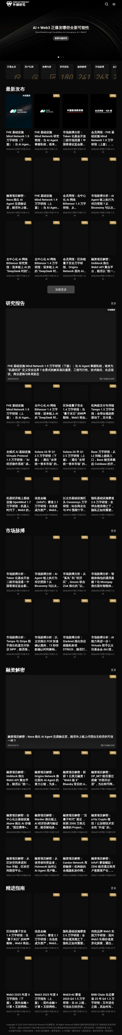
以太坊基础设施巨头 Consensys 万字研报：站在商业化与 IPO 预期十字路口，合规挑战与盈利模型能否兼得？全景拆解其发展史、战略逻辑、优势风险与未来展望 (75, 504)
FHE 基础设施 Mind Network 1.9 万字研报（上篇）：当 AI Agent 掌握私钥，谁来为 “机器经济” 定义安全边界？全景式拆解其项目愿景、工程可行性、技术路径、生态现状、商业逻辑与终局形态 (46, 202)
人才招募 (66, 1031)
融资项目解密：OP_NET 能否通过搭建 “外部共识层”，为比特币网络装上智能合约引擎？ (103, 778)
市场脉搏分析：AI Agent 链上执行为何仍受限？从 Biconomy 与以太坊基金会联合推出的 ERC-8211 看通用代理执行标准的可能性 (102, 202)
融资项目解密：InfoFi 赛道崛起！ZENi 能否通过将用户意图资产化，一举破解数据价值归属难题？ (103, 865)
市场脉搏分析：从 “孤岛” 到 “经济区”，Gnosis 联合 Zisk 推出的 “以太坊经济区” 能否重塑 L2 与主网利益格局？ (74, 580)
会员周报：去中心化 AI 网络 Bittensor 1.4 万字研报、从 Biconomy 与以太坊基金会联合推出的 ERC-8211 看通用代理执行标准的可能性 (74, 202)
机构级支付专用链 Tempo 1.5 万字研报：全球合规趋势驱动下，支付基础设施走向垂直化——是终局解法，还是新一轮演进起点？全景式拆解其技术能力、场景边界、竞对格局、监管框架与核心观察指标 (103, 412)
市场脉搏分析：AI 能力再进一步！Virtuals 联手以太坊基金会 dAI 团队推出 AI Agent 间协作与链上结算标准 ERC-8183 (103, 643)
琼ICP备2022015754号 (42, 1028)
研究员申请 (89, 1028)
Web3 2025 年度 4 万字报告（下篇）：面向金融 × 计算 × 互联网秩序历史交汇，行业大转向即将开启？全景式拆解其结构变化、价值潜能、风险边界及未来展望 (18, 1001)
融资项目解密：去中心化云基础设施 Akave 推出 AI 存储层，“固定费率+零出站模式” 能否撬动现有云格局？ (18, 821)
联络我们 (109, 1031)
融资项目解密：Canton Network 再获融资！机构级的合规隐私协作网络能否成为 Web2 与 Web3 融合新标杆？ (75, 865)
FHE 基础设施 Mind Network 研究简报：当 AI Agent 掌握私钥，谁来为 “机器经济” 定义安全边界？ (47, 138)
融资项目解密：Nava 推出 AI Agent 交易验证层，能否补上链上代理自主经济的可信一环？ (17, 202)
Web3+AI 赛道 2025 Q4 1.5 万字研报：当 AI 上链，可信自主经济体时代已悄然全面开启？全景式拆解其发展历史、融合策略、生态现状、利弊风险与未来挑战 (75, 1001)
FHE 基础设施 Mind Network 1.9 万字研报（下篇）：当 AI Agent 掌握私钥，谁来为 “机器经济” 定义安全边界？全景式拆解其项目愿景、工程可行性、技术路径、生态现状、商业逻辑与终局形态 (18, 138)
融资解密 (15, 670)
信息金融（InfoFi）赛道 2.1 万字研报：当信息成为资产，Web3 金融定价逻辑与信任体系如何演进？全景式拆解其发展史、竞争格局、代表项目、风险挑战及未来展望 (46, 504)
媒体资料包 (98, 1031)
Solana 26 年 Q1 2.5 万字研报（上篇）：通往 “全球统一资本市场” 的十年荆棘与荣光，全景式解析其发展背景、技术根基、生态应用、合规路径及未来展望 (74, 458)
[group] (13, 71)
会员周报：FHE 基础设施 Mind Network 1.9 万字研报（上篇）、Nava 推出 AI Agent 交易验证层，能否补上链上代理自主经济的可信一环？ (102, 138)
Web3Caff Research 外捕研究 (41, 1024)
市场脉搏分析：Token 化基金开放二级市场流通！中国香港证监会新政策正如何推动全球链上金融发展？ (74, 138)
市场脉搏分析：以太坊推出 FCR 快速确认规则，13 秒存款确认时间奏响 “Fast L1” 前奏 (47, 643)
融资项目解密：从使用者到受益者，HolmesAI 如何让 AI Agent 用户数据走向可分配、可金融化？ (46, 865)
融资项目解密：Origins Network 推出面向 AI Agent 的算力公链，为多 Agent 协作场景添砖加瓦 (47, 778)
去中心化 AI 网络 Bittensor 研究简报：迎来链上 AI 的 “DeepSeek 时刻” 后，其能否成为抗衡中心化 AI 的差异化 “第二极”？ (18, 265)
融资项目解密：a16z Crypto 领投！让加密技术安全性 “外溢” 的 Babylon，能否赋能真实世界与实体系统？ (102, 821)
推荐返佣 (55, 1031)
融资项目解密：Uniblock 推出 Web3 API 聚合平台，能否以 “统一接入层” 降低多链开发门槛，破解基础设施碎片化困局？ (102, 265)
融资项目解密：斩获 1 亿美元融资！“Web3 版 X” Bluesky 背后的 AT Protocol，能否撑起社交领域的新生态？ (75, 778)
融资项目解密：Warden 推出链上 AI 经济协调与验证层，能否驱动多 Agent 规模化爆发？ (46, 821)
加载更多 (61, 289)
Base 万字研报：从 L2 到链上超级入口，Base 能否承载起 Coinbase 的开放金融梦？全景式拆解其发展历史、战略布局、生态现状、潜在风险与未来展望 (103, 458)
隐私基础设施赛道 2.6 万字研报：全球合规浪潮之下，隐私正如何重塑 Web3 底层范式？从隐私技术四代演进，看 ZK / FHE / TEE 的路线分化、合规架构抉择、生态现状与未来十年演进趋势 (102, 504)
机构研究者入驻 (104, 1028)
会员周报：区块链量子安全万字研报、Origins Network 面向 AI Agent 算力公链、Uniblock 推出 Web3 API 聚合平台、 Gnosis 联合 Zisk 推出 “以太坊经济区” (74, 265)
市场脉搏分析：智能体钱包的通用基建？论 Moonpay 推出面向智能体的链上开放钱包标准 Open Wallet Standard (102, 580)
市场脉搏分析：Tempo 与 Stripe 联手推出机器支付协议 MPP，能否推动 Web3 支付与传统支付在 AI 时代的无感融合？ (18, 643)
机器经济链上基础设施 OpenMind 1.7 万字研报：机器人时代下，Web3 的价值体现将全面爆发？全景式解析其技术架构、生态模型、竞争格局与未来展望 (18, 504)
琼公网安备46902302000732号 (68, 1028)
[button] (58, 57)
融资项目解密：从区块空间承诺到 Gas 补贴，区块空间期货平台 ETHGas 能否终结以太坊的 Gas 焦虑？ (17, 865)
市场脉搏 (15, 530)
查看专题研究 (61, 38)
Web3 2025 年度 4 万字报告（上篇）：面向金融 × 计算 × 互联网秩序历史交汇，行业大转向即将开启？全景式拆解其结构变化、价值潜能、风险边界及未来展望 (46, 1001)
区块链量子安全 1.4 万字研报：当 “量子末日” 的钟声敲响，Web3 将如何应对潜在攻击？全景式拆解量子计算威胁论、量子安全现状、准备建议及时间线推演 (74, 412)
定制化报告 (28, 1031)
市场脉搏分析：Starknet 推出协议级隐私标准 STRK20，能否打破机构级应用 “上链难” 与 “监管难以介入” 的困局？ (75, 643)
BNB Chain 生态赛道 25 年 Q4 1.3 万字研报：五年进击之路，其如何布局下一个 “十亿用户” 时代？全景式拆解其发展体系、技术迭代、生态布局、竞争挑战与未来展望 (102, 1001)
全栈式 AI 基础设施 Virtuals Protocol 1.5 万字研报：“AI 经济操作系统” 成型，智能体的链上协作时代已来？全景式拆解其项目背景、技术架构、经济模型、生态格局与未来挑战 (18, 458)
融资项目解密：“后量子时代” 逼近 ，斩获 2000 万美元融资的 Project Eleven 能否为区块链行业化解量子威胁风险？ (75, 821)
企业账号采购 (15, 1031)
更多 (113, 303)
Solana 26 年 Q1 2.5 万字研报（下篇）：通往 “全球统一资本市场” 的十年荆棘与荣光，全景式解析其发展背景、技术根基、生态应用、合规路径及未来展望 (46, 458)
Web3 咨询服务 (42, 1031)
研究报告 (15, 303)
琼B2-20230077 (24, 1028)
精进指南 (15, 888)
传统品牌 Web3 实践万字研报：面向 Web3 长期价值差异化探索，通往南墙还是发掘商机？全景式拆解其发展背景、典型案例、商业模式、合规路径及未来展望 (102, 937)
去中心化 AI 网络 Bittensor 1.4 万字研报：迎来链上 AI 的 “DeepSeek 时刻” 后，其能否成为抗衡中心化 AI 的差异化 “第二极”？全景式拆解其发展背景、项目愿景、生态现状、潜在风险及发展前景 (47, 265)
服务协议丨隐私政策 (81, 1031)
